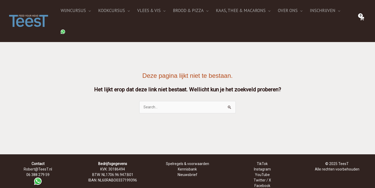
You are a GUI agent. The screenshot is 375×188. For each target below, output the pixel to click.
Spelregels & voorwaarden (187, 145)
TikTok (262, 145)
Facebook (262, 167)
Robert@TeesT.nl (38, 151)
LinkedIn (262, 173)
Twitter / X (262, 162)
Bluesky (262, 178)
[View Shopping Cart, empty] (362, 12)
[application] (106, 12)
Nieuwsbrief (187, 156)
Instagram (262, 151)
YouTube (262, 156)
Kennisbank (187, 151)
